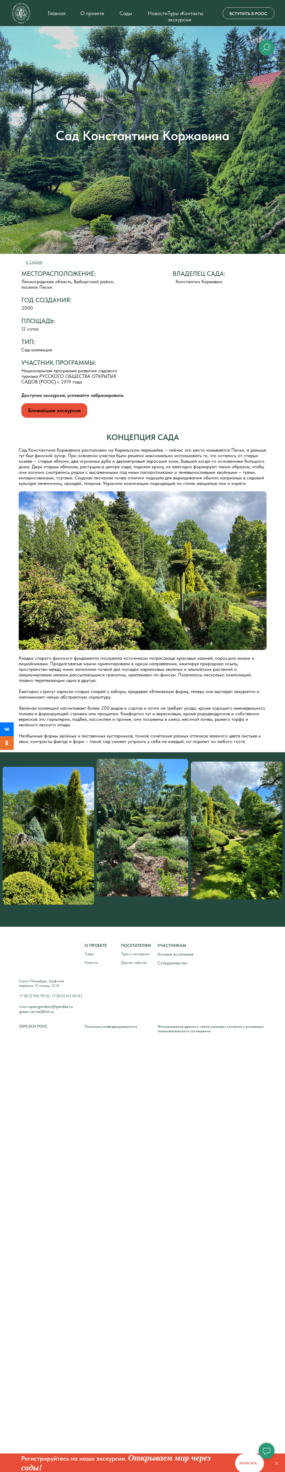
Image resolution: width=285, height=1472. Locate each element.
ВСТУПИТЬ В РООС (248, 13)
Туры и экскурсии (179, 16)
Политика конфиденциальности (110, 1026)
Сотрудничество (172, 962)
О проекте (92, 13)
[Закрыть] (277, 1463)
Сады (125, 13)
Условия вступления (175, 954)
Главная (57, 13)
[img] (21, 13)
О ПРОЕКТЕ (96, 945)
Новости (158, 13)
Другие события (134, 962)
